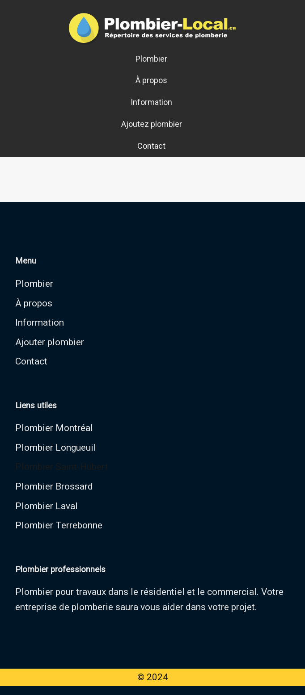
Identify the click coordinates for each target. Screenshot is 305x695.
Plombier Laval (46, 506)
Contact (151, 146)
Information (151, 102)
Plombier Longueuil (55, 447)
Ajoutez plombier (151, 124)
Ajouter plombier (49, 342)
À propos (151, 80)
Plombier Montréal (54, 428)
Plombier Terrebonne (58, 525)
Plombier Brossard (54, 486)
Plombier (151, 58)
